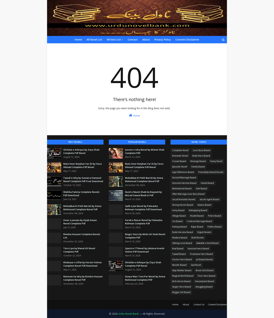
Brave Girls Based (205, 270)
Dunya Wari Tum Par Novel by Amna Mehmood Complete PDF (145, 278)
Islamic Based (204, 204)
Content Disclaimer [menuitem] (187, 39)
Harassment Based (204, 281)
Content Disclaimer (217, 304)
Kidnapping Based (198, 210)
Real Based (177, 248)
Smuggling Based (203, 286)
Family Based (198, 166)
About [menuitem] (146, 39)
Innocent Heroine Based (184, 183)
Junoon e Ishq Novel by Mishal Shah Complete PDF (144, 151)
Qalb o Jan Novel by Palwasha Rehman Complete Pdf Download (143, 207)
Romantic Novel (180, 155)
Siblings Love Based (182, 243)
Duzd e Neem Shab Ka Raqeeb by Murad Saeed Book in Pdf (143, 193)
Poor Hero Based (206, 275)
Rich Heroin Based (181, 281)
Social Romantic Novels (183, 199)
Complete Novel (180, 150)
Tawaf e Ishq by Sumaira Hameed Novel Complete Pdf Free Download (83, 179)
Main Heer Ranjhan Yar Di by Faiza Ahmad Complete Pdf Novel (82, 165)
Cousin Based (179, 161)
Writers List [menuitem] (114, 39)
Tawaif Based (179, 253)
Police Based (214, 215)
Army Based (178, 210)
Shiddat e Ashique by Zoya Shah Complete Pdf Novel (81, 151)
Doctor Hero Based (182, 259)
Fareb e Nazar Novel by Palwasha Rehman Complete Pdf (143, 222)
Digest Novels (204, 232)
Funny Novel (216, 161)
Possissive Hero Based (201, 253)
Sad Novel (196, 264)
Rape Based (197, 226)
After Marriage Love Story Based (188, 193)
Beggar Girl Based (181, 292)
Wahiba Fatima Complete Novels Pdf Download (81, 193)
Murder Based (179, 264)
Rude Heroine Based (182, 232)
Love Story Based (201, 150)
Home (134, 115)
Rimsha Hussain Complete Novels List (81, 236)
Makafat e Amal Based (207, 243)
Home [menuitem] (78, 39)
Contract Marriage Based (199, 221)
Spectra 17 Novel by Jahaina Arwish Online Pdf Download (144, 250)
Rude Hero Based (201, 155)
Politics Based (214, 226)
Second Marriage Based (184, 177)
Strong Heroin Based (182, 204)
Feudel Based (197, 215)
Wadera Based (179, 237)
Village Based (179, 215)
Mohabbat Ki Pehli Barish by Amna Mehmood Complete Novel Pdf (82, 207)
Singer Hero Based (181, 286)
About (186, 304)
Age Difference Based (183, 172)
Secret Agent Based (209, 199)
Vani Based (201, 188)
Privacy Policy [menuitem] (162, 39)
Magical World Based (182, 275)
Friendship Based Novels (210, 172)
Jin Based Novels (204, 259)
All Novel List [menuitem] (94, 39)
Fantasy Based (179, 226)
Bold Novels (197, 237)
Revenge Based (198, 161)
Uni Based (177, 221)
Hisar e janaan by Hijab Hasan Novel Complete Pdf (80, 222)
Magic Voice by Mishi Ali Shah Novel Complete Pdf (145, 236)
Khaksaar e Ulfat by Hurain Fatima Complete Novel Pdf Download (82, 264)
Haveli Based (207, 183)
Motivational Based (181, 188)
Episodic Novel (179, 166)
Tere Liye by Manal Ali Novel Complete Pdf (79, 250)
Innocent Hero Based (198, 248)
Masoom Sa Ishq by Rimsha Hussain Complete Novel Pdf (83, 278)
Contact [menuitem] (133, 39)
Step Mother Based (181, 270)
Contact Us (198, 304)
